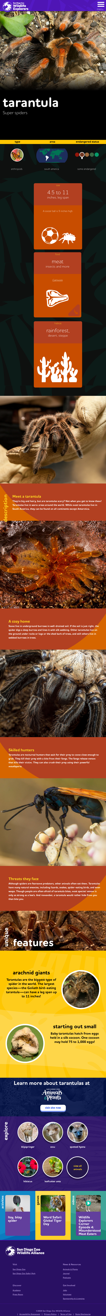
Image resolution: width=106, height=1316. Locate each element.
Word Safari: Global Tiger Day (52, 1220)
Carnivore (58, 280)
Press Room (18, 1294)
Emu (52, 1147)
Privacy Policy (50, 1314)
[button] (101, 5)
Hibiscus (27, 1181)
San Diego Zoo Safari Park (24, 1273)
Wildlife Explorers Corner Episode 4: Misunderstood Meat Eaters (90, 1225)
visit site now (53, 1108)
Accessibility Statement (29, 1314)
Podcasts (67, 1277)
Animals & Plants (70, 1269)
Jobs (65, 1290)
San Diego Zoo (19, 1269)
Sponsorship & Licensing (73, 1298)
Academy (17, 1290)
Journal (66, 1273)
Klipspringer (28, 1147)
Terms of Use (65, 1314)
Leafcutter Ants (53, 1181)
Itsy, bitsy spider (15, 1219)
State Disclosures (83, 1314)
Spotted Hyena (77, 1147)
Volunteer (67, 1294)
